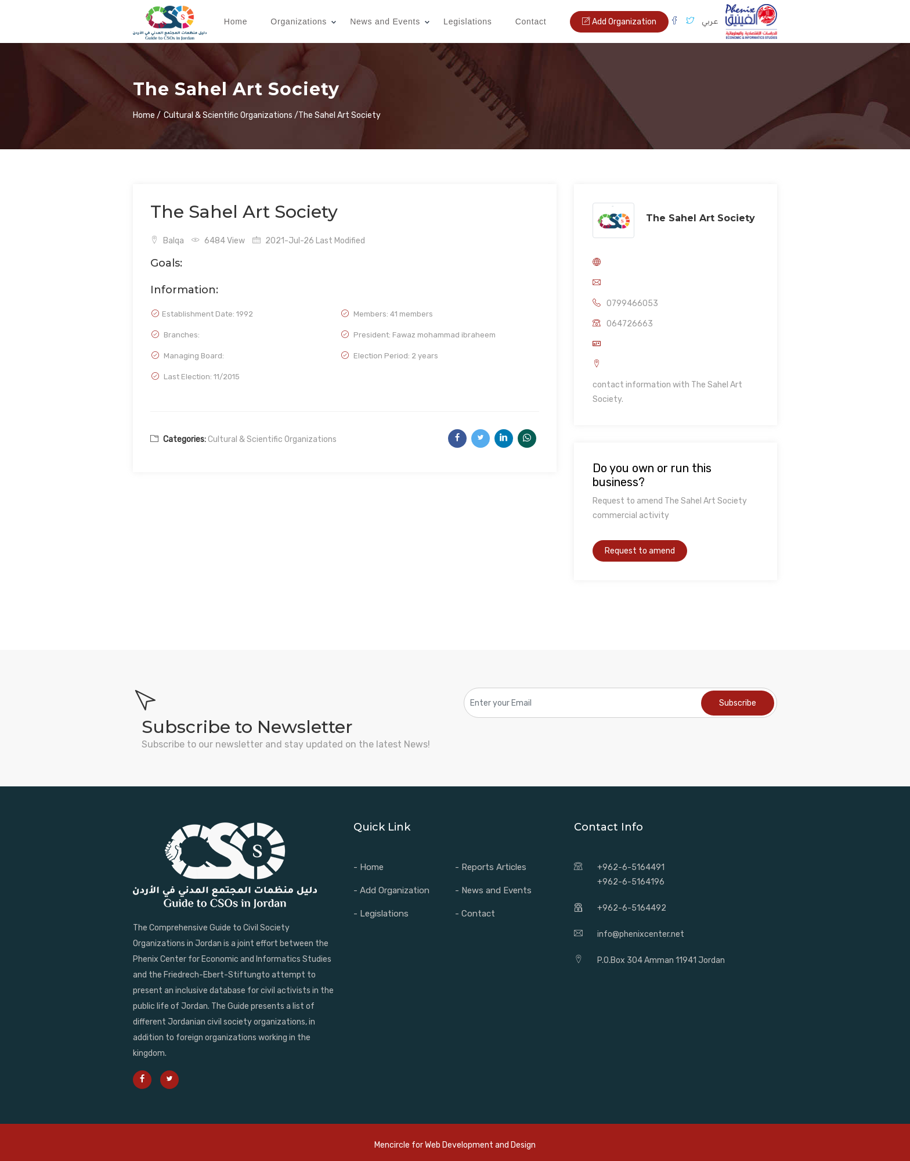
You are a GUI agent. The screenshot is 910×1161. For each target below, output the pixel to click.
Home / (147, 115)
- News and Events (493, 890)
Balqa (167, 241)
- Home (368, 867)
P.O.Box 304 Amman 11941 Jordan (661, 960)
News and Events (385, 21)
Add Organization (619, 22)
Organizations (298, 21)
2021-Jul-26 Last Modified (308, 241)
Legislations (467, 21)
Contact (531, 21)
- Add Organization (391, 890)
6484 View (218, 241)
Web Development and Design (480, 1145)
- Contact (475, 913)
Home (236, 21)
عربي (710, 21)
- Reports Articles (490, 867)
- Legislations (381, 913)
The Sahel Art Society (700, 218)
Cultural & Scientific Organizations (272, 439)
